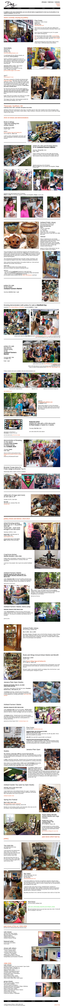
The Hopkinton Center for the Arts (13, 803)
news (53, 8)
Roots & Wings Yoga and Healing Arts (13, 132)
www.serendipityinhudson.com (11, 53)
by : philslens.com (42, 336)
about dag (9, 1001)
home (58, 6)
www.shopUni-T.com (8, 77)
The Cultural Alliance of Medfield (16, 307)
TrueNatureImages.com (23, 721)
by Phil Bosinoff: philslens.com (52, 363)
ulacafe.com (7, 504)
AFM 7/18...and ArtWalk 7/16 (53, 367)
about (9, 8)
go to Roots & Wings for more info (50, 831)
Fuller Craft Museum (27, 275)
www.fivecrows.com (39, 25)
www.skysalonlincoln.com (30, 878)
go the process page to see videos (12, 70)
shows (43, 8)
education (19, 8)
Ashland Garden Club (9, 795)
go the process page (16, 435)
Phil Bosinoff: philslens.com (45, 402)
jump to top (57, 1004)
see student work (8, 391)
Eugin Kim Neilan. (8, 80)
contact (58, 4)
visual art (58, 3)
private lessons (32, 8)
